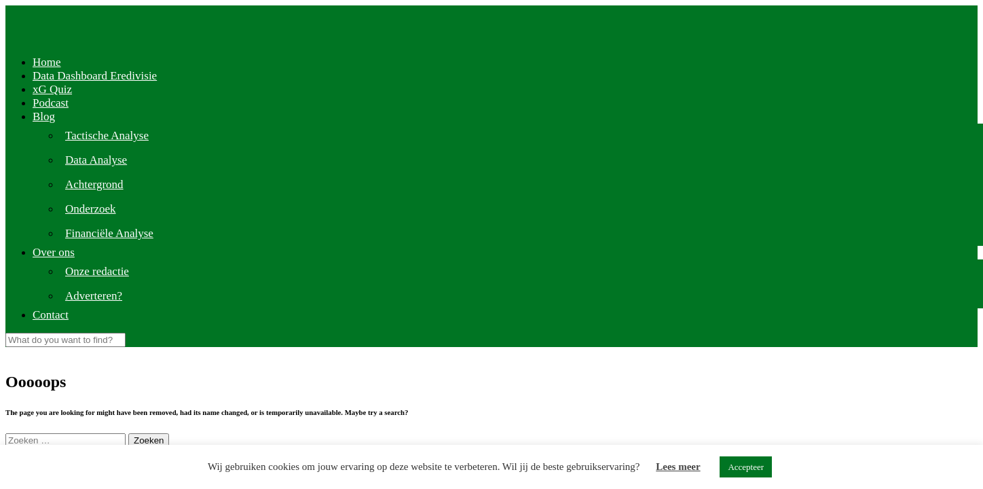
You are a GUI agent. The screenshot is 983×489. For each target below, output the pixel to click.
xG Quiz (52, 89)
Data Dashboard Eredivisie (95, 75)
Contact (51, 314)
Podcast (51, 102)
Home (47, 62)
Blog (44, 116)
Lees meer (678, 466)
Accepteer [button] (746, 467)
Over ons (54, 252)
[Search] (65, 340)
